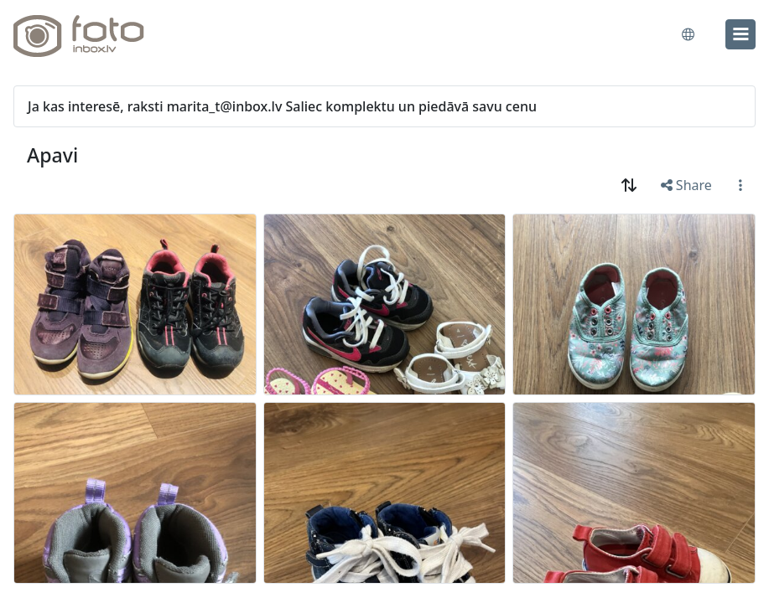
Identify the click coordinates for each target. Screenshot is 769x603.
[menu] (740, 34)
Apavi (52, 155)
